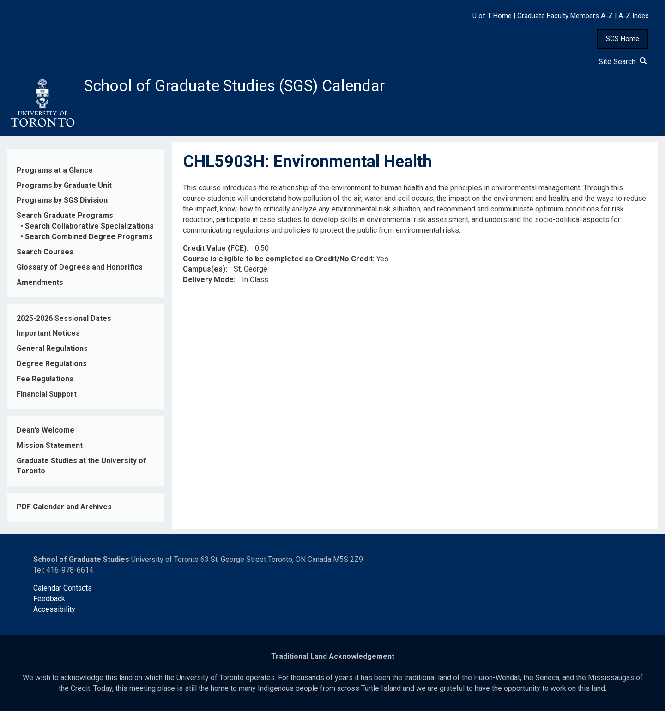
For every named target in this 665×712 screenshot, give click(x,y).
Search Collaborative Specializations (89, 227)
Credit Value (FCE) (215, 249)
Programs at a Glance (55, 171)
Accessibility (54, 610)
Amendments (40, 283)
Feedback (49, 600)
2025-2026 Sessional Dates (64, 319)
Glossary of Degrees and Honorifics (80, 268)
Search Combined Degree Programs (89, 238)
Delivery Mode (208, 281)
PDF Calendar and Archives (64, 508)
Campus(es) (204, 270)
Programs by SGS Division (62, 202)
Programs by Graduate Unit (64, 186)
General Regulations (52, 350)
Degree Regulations (52, 365)
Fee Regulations (45, 380)
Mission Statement (50, 446)
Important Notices (48, 335)
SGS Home (622, 39)
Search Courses (45, 253)
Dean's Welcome (45, 431)
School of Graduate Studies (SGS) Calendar (243, 86)
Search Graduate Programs (65, 217)
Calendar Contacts (62, 589)
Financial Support (47, 396)
